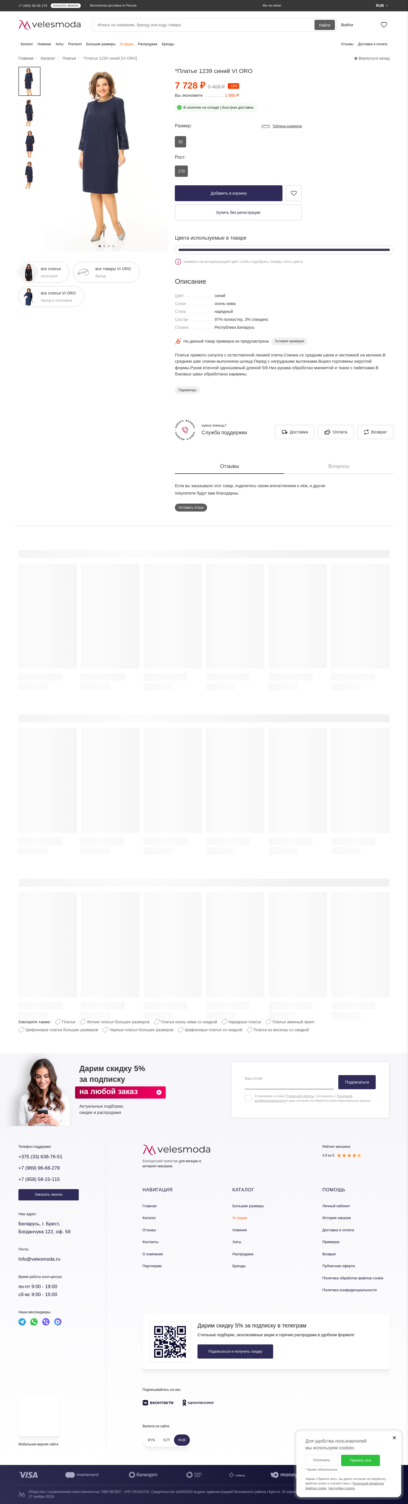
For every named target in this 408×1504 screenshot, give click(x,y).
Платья (68, 1022)
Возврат (329, 1254)
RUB (181, 1440)
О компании (153, 1254)
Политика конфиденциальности (349, 1290)
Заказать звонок (48, 1194)
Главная (149, 1206)
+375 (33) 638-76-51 (40, 1156)
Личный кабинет (336, 1206)
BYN (151, 1440)
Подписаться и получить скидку (235, 1351)
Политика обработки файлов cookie (352, 1278)
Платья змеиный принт (293, 1022)
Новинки (44, 44)
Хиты (60, 44)
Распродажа (147, 44)
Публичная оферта (338, 1266)
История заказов (336, 1218)
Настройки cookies (341, 1488)
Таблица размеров (281, 126)
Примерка (330, 1242)
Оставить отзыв (190, 508)
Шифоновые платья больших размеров (62, 1030)
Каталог (27, 44)
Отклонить (321, 1460)
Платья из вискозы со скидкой (281, 1030)
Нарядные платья (244, 1022)
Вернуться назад (372, 58)
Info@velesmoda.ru (39, 1259)
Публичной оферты (300, 1096)
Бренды (168, 44)
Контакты (150, 1242)
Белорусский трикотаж (160, 1161)
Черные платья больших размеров (141, 1030)
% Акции (126, 44)
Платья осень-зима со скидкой (189, 1022)
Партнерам (152, 1266)
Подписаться (357, 1082)
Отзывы (347, 44)
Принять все (360, 1460)
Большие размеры (100, 44)
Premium (75, 44)
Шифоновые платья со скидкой (213, 1030)
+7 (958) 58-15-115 (39, 1179)
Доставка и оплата (372, 44)
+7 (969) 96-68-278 (39, 1168)
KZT (166, 1440)
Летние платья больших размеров (118, 1022)
